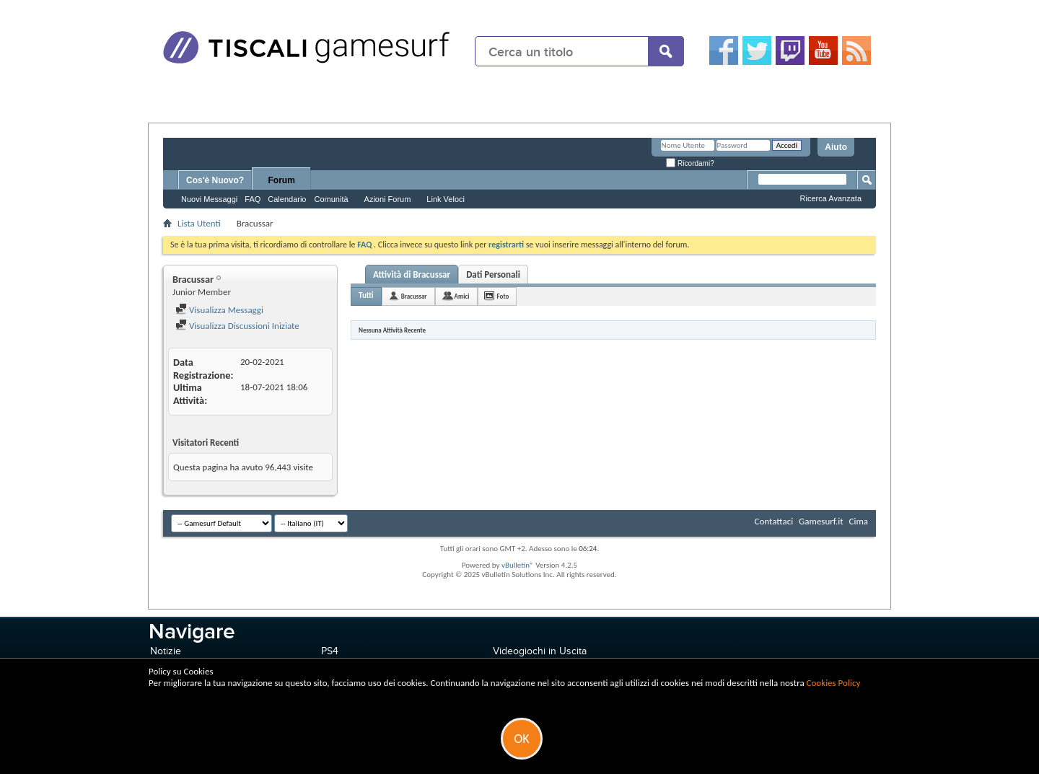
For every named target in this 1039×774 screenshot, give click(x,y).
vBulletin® (517, 565)
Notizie (165, 651)
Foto (503, 296)
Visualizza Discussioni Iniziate (237, 325)
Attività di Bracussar (411, 274)
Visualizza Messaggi (219, 309)
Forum (281, 180)
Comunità (331, 199)
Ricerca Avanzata (831, 198)
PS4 (329, 651)
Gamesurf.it (821, 521)
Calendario (287, 199)
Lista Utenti (199, 223)
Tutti (366, 295)
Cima (858, 521)
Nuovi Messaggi (209, 199)
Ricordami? (690, 163)
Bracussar (414, 296)
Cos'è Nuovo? (215, 180)
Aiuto (836, 147)
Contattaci (774, 521)
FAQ (252, 199)
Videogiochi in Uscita (540, 651)
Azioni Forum (387, 199)
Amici (462, 296)
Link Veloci (445, 199)
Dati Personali (493, 274)
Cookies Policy (834, 682)
